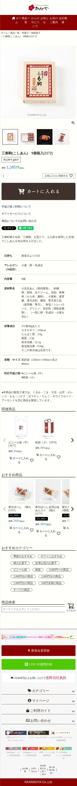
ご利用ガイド (40, 711)
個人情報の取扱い (52, 770)
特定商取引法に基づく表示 (43, 770)
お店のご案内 (54, 20)
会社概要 (63, 20)
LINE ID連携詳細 (38, 664)
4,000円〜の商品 (59, 569)
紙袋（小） (28, 377)
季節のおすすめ (22, 556)
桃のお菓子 (20, 563)
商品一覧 (26, 20)
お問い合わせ (40, 721)
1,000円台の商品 (23, 583)
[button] (5, 440)
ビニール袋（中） (32, 373)
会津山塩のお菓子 (46, 563)
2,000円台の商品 (51, 576)
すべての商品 (21, 589)
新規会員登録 (38, 650)
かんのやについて (35, 22)
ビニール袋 (20, 569)
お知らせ (44, 20)
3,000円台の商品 (23, 576)
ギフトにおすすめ (51, 556)
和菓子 (25, 33)
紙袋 (38, 569)
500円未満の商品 (51, 583)
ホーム (16, 20)
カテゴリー (40, 691)
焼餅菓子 (35, 33)
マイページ (40, 701)
